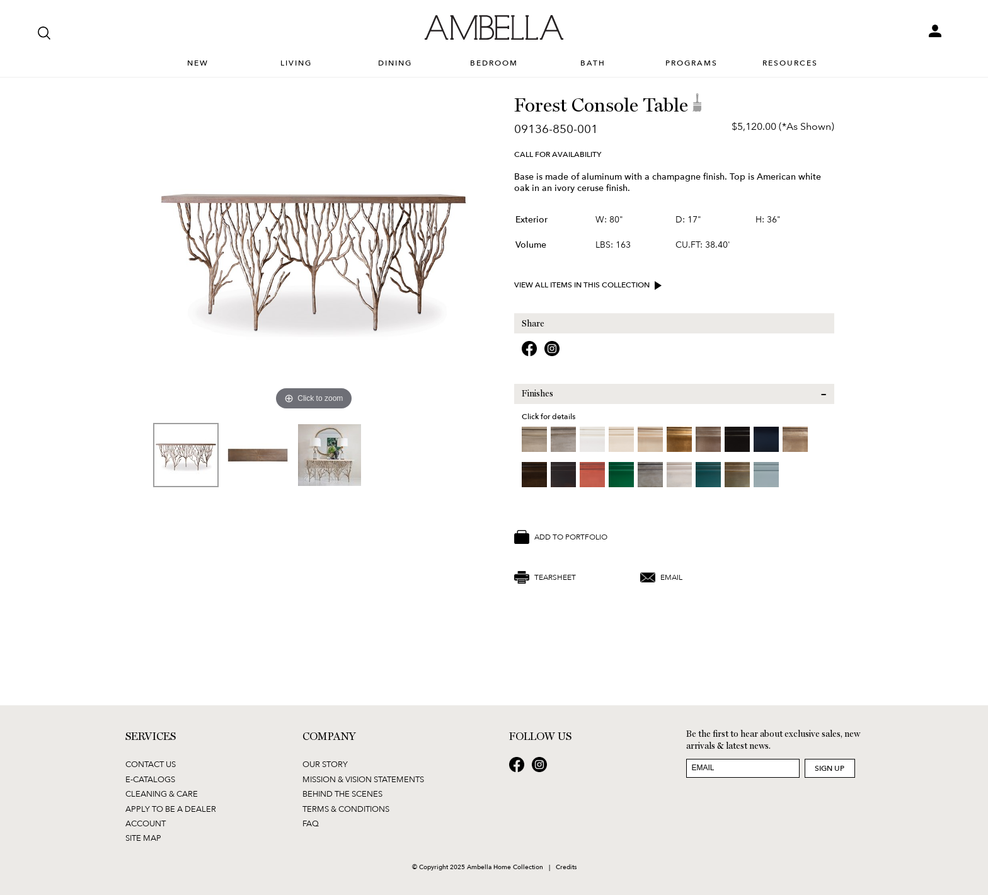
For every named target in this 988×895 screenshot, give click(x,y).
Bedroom (494, 63)
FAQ (310, 823)
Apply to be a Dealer (170, 808)
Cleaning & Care (161, 793)
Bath (593, 63)
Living (296, 63)
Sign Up (829, 768)
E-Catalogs (150, 779)
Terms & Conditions (345, 808)
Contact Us (150, 764)
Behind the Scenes (342, 793)
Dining (395, 63)
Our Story (325, 764)
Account (145, 823)
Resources (790, 63)
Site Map (143, 837)
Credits (566, 867)
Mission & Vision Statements (363, 779)
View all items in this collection (589, 285)
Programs (691, 63)
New (198, 63)
